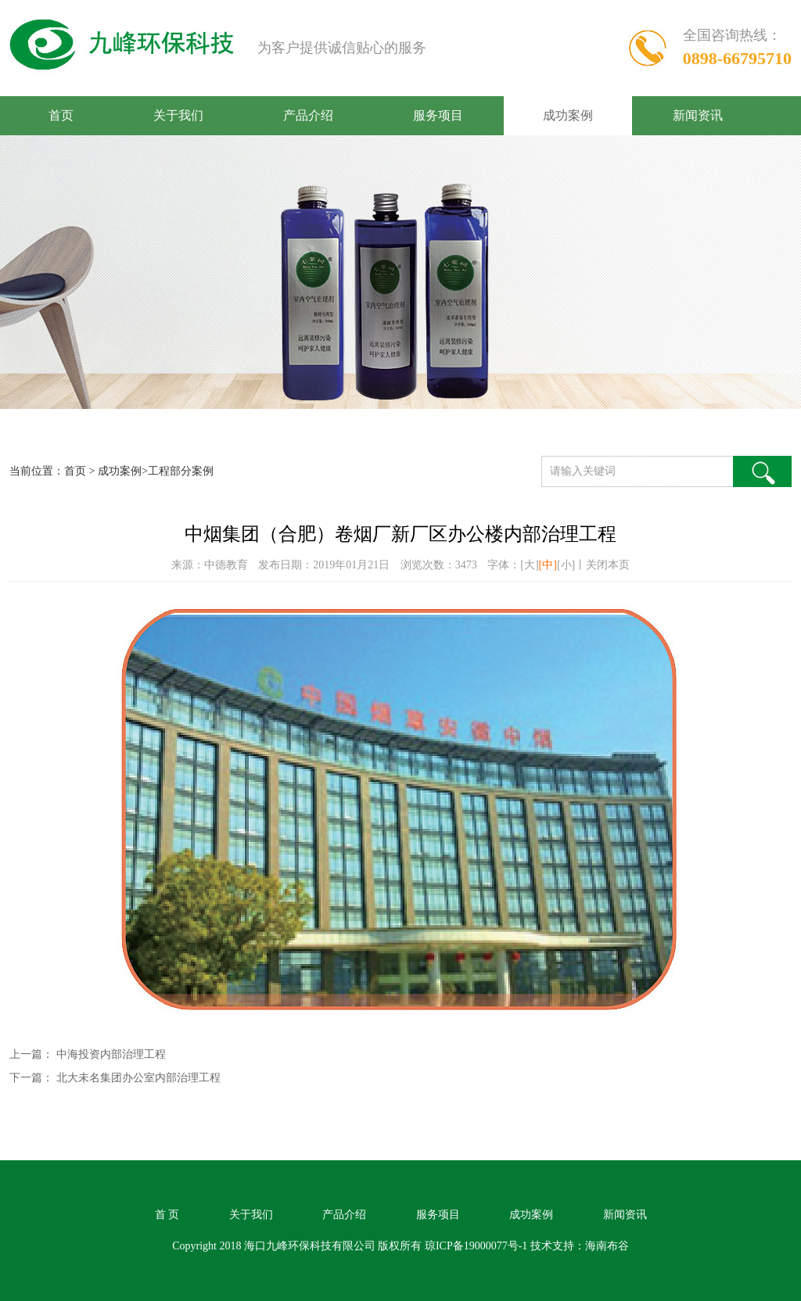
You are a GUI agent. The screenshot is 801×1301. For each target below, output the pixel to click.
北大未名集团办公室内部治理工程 (138, 1078)
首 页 (167, 1214)
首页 (61, 115)
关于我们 (178, 115)
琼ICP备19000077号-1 (476, 1246)
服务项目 (438, 115)
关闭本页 (608, 565)
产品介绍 (308, 115)
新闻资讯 (698, 115)
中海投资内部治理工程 (111, 1054)
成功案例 (568, 115)
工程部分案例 (181, 471)
